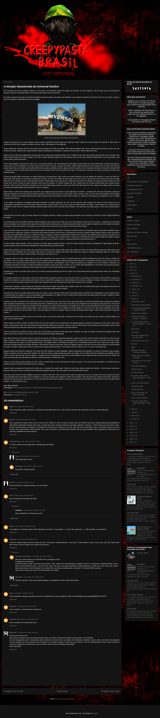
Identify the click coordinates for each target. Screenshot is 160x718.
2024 (132, 264)
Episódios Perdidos (134, 193)
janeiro (134, 419)
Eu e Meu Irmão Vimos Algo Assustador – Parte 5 (141, 324)
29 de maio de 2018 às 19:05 (25, 420)
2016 (132, 426)
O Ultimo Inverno (137, 372)
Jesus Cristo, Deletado (139, 398)
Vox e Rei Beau (133, 252)
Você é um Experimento (140, 383)
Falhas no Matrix (133, 221)
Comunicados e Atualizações (137, 182)
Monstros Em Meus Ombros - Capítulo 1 (139, 317)
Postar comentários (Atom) (64, 699)
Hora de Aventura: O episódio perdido (144, 528)
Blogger (95, 713)
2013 (132, 436)
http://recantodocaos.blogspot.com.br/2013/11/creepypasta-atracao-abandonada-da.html (37, 387)
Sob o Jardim (132, 244)
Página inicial (62, 691)
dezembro (135, 276)
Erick (11, 593)
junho (134, 295)
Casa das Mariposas (138, 366)
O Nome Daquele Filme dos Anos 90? (140, 336)
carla (11, 495)
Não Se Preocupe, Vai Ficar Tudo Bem (139, 394)
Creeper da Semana (134, 185)
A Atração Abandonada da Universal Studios (140, 309)
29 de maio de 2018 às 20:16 (30, 441)
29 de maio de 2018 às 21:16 (24, 482)
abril (133, 409)
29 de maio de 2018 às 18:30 (24, 406)
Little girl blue (14, 441)
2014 (132, 432)
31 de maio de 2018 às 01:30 (27, 539)
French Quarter (136, 369)
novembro (135, 279)
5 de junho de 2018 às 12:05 (33, 466)
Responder (13, 413)
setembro (135, 286)
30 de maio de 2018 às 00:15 (24, 495)
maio (134, 299)
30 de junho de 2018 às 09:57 (28, 632)
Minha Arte (135, 329)
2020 (132, 267)
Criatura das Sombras (139, 313)
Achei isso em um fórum (140, 341)
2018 (132, 273)
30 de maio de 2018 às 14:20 (25, 526)
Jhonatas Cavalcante (23, 556)
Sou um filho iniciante (135, 454)
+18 (128, 178)
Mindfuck (130, 197)
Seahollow (135, 332)
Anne (17, 456)
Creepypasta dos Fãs (19, 395)
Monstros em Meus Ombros (137, 232)
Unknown (18, 466)
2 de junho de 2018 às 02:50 (27, 606)
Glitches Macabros (134, 225)
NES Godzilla (132, 236)
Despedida (141, 468)
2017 (132, 423)
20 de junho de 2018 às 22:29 (27, 619)
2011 (132, 442)
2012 (132, 439)
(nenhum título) (142, 553)
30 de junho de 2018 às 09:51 (33, 577)
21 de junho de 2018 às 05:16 (41, 556)
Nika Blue (19, 577)
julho (133, 292)
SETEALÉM (131, 484)
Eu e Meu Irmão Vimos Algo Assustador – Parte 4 (141, 378)
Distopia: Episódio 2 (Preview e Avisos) (139, 351)
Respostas (15, 452)
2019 (132, 270)
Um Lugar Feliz (132, 513)
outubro (135, 283)
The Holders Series (134, 248)
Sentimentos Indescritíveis (141, 305)
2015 (132, 429)
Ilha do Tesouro (132, 228)
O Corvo (134, 344)
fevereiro (135, 416)
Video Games (132, 205)
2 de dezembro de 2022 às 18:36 (34, 510)
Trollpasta (130, 201)
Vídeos (129, 209)
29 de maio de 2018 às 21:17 (30, 456)
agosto (134, 289)
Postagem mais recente (13, 691)
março (134, 412)
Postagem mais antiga (110, 691)
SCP (128, 240)
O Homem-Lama (137, 386)
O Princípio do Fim (138, 302)
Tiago (11, 406)
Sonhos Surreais (137, 389)
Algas (133, 347)
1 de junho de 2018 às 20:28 (24, 593)
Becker (12, 420)
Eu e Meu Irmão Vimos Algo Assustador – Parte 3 (141, 403)
